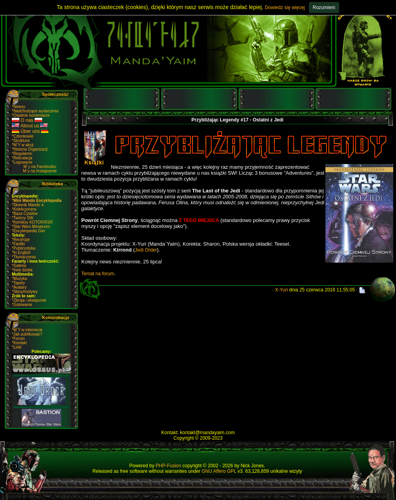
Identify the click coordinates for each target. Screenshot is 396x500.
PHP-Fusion (168, 465)
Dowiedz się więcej (284, 7)
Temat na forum (97, 273)
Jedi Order (146, 250)
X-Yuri (281, 290)
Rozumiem (324, 7)
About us (29, 126)
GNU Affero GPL (219, 471)
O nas (27, 120)
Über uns (30, 131)
